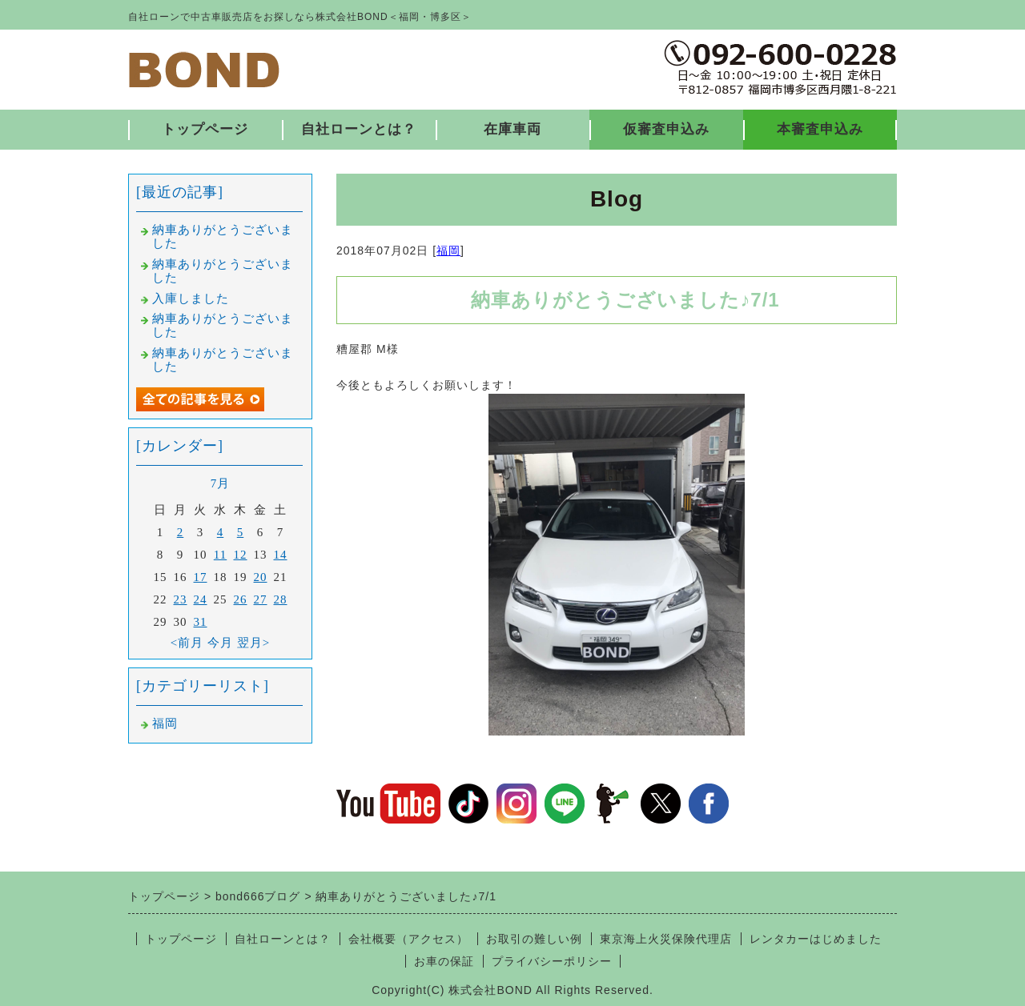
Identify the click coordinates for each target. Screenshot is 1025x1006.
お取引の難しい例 (534, 938)
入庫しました (190, 298)
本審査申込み (820, 129)
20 (260, 577)
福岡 (448, 250)
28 (280, 599)
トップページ (205, 129)
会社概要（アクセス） (408, 938)
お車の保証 (444, 961)
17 (200, 577)
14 (280, 554)
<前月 (187, 642)
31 (200, 621)
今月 (220, 642)
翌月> (253, 642)
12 (240, 554)
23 (180, 599)
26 (240, 599)
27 (260, 599)
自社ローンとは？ (358, 129)
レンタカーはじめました (816, 938)
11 (220, 554)
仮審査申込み (666, 129)
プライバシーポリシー (552, 961)
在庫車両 (512, 129)
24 (200, 599)
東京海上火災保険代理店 (666, 938)
